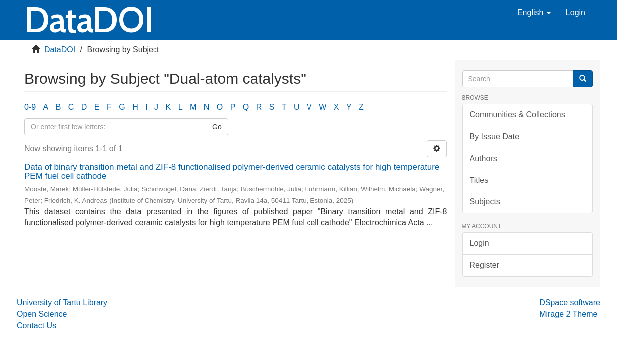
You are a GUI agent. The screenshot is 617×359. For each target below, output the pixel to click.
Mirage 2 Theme (568, 314)
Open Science (42, 314)
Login (479, 243)
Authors (483, 158)
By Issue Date (495, 136)
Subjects (485, 201)
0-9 (30, 107)
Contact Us (36, 325)
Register (485, 265)
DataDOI (59, 49)
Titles (479, 180)
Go (217, 127)
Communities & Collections (517, 114)
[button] (534, 12)
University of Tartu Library (62, 302)
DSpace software (569, 302)
